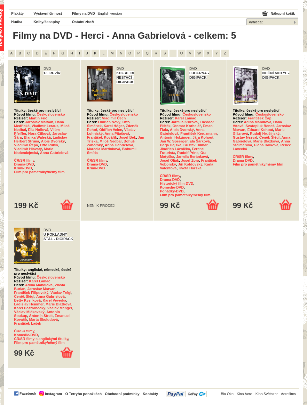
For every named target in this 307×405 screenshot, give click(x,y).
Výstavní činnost (48, 13)
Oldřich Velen (110, 130)
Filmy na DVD (83, 13)
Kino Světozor (267, 394)
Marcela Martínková (103, 149)
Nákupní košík (283, 13)
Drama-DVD (24, 164)
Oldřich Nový (109, 122)
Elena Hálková (266, 145)
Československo (51, 114)
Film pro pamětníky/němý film (39, 172)
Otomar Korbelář (186, 126)
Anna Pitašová (117, 133)
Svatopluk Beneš (260, 126)
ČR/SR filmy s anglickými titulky (41, 339)
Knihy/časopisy (47, 22)
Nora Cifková (39, 133)
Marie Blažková (266, 141)
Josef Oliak (169, 160)
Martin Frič (38, 118)
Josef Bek (127, 137)
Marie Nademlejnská (33, 151)
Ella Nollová (38, 130)
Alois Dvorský (53, 141)
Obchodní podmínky (122, 394)
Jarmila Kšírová (184, 122)
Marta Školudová (43, 319)
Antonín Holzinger (175, 137)
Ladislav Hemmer (28, 304)
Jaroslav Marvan (39, 122)
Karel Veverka (54, 300)
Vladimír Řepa (26, 145)
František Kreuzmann (198, 133)
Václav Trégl (61, 293)
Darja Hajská (170, 145)
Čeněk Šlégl (269, 137)
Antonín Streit (41, 316)
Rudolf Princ (188, 153)
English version (110, 13)
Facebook (28, 393)
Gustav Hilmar (195, 145)
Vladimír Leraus (45, 126)
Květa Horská (189, 168)
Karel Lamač (185, 118)
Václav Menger (59, 308)
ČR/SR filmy (24, 160)
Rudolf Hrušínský (264, 133)
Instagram (53, 394)
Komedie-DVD (172, 187)
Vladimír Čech (114, 118)
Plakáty (17, 13)
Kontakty (150, 394)
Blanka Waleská (37, 137)
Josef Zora (190, 160)
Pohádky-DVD (172, 191)
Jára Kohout (203, 137)
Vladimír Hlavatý (28, 149)
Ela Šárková (200, 141)
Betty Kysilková (27, 300)
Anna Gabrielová (54, 153)
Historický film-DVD (176, 183)
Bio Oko (227, 394)
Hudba (16, 22)
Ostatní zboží (83, 22)
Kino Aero (244, 394)
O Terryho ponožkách (83, 394)
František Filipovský (31, 293)
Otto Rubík (49, 145)
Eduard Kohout (260, 130)
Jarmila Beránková (192, 156)
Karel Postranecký (29, 308)
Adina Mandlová (257, 122)
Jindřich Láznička (175, 149)
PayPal (186, 394)
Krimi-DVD (23, 168)
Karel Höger (114, 126)
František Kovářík (102, 137)
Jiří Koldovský (190, 164)
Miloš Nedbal (110, 141)
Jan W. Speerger (173, 141)
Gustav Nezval (245, 137)
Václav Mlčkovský (29, 312)
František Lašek (27, 323)
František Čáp (260, 118)
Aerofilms (288, 394)
